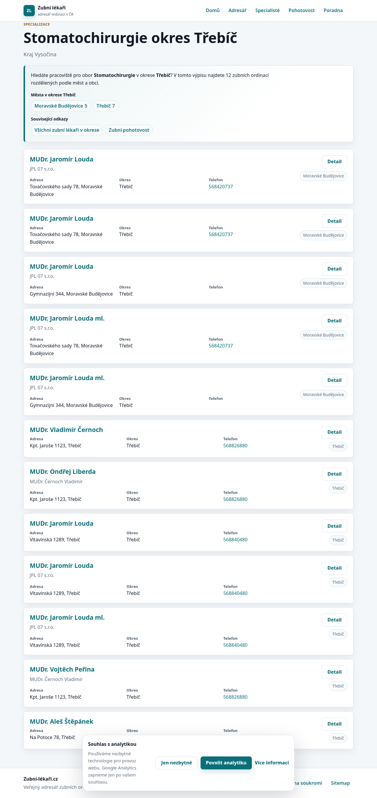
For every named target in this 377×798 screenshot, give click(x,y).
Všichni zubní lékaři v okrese (66, 130)
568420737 (221, 186)
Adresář (238, 10)
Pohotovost (302, 10)
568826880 (235, 445)
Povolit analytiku (226, 762)
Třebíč (106, 106)
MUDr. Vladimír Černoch (66, 430)
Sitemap (340, 783)
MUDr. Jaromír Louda (61, 159)
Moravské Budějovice (60, 106)
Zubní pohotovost (129, 130)
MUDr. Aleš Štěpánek (61, 721)
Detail (335, 161)
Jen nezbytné (176, 762)
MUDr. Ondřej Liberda (63, 471)
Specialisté (267, 10)
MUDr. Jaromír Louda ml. (67, 318)
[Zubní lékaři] (48, 10)
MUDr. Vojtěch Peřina (62, 669)
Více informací (272, 762)
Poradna (333, 10)
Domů (213, 10)
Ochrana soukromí (301, 783)
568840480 (235, 539)
